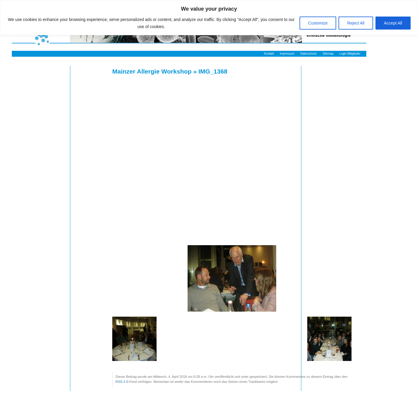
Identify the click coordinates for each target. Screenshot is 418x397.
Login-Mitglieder (349, 53)
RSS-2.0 (122, 381)
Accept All (393, 23)
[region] (209, 17)
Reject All (355, 23)
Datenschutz (308, 53)
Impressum (287, 53)
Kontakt (269, 53)
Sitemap (328, 53)
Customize (318, 23)
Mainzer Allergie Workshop (151, 71)
